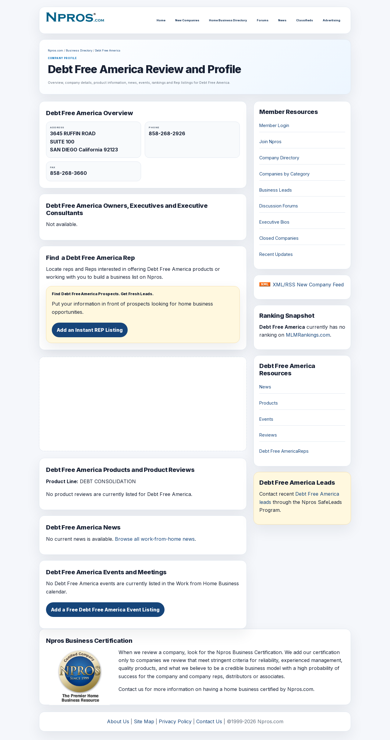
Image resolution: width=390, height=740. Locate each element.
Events (266, 419)
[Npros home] (78, 20)
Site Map (144, 721)
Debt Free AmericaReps (284, 451)
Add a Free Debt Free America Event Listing (105, 610)
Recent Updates (276, 254)
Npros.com (55, 50)
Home (161, 20)
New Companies (187, 20)
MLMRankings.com (308, 335)
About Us (118, 721)
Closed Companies (279, 238)
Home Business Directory (228, 20)
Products (268, 402)
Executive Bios (274, 222)
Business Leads (275, 190)
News (282, 20)
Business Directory (79, 50)
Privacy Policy (175, 721)
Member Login (274, 125)
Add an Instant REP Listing (90, 330)
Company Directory (279, 157)
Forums (262, 20)
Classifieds (304, 20)
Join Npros (270, 141)
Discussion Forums (278, 205)
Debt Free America (107, 50)
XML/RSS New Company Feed (308, 284)
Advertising (331, 20)
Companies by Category (284, 173)
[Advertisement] (143, 404)
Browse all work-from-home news (155, 539)
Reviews (268, 434)
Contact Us (209, 721)
